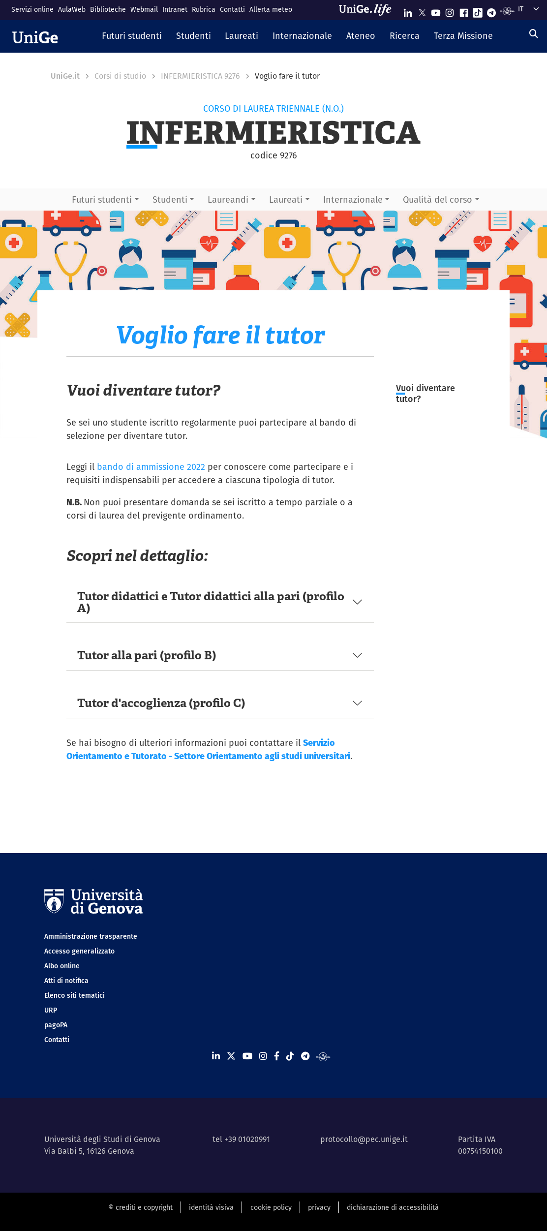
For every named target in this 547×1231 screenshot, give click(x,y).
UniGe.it (65, 76)
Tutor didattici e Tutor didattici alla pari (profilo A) (210, 602)
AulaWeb (72, 9)
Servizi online (32, 9)
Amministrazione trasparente (90, 936)
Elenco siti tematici (74, 995)
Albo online (62, 966)
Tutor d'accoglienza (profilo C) (161, 702)
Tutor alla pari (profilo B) (146, 655)
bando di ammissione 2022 (151, 467)
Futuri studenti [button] (102, 199)
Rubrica (203, 9)
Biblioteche (108, 9)
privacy (319, 1207)
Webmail (144, 9)
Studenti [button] (169, 199)
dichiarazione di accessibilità (393, 1207)
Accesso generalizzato (79, 951)
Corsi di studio (120, 76)
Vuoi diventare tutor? (425, 393)
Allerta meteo (270, 9)
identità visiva (211, 1207)
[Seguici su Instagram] (449, 10)
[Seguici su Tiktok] (477, 10)
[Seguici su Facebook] (463, 10)
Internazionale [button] (353, 199)
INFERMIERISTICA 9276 (200, 76)
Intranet (174, 9)
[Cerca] (533, 34)
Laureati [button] (286, 199)
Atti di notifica (66, 980)
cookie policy (271, 1207)
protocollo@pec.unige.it (364, 1139)
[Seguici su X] (422, 10)
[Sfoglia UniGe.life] (368, 10)
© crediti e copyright (140, 1207)
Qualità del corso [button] (437, 199)
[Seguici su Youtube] (435, 10)
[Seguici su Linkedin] (407, 10)
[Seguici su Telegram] (491, 10)
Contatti (232, 9)
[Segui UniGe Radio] (507, 10)
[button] (132, 36)
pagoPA (55, 1025)
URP (50, 1010)
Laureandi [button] (228, 199)
